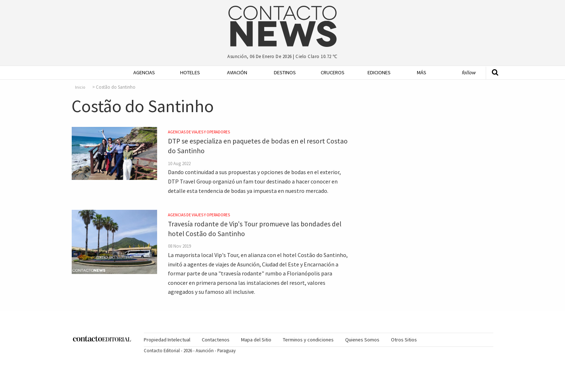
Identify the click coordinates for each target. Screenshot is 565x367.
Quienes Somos (362, 339)
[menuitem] (142, 72)
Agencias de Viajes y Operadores (199, 131)
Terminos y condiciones (308, 339)
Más (421, 72)
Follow (468, 72)
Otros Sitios (404, 339)
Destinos (285, 72)
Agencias (144, 72)
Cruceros (332, 72)
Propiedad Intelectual (167, 339)
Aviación (237, 72)
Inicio (80, 87)
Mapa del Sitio (256, 339)
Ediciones (379, 72)
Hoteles (190, 72)
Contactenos (216, 339)
